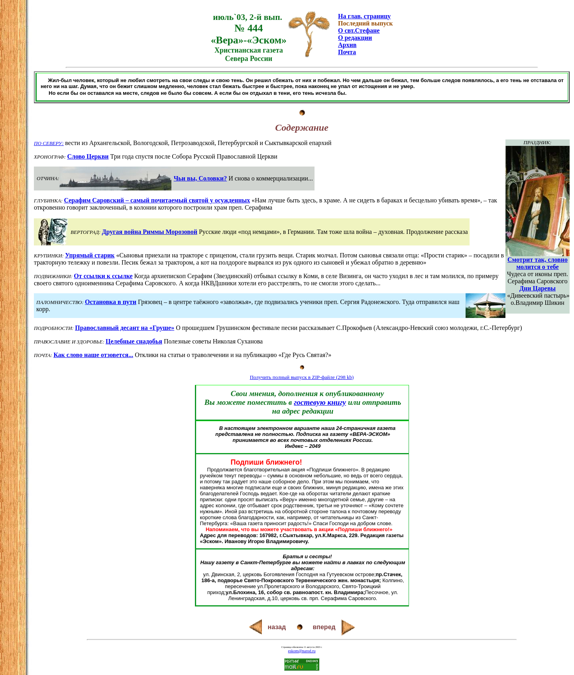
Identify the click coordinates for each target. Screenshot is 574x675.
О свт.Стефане (358, 30)
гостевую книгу (320, 402)
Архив (347, 44)
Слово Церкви (87, 156)
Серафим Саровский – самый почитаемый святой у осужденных (157, 200)
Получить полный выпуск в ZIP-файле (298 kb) (302, 377)
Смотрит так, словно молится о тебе (537, 263)
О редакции (355, 37)
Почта (347, 52)
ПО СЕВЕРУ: (49, 143)
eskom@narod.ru (302, 651)
